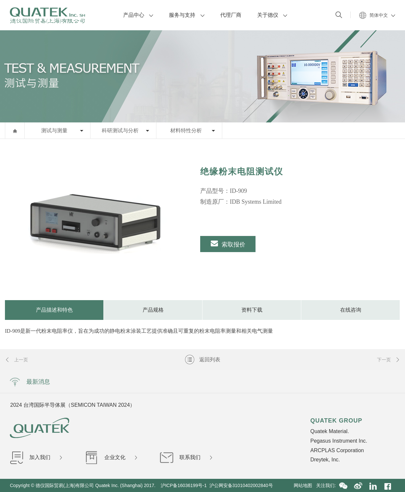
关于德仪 (272, 15)
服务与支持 (186, 15)
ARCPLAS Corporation (337, 450)
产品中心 (138, 15)
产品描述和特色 (54, 310)
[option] (92, 219)
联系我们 (186, 457)
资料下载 (251, 310)
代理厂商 (230, 15)
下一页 (388, 359)
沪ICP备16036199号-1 (184, 485)
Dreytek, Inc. (325, 459)
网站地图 (305, 485)
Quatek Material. (329, 431)
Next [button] (322, 404)
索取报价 (227, 244)
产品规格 (153, 310)
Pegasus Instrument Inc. (338, 441)
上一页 (16, 359)
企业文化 (111, 457)
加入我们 (36, 457)
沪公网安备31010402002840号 (241, 485)
